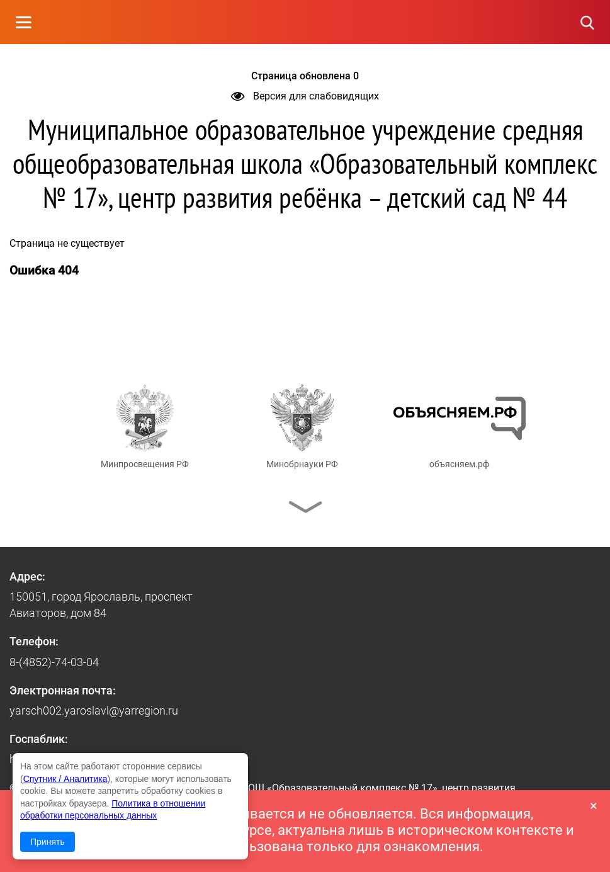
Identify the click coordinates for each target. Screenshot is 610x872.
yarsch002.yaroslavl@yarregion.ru (93, 710)
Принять (47, 842)
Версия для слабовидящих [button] (305, 96)
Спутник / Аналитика (65, 779)
